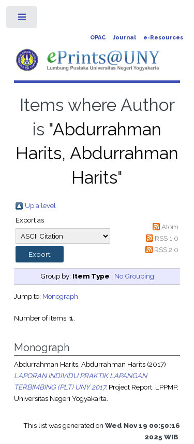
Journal (124, 37)
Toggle (22, 19)
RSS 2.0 (166, 249)
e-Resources (163, 37)
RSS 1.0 (166, 238)
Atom (169, 227)
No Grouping (134, 276)
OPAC (98, 37)
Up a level (40, 205)
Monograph (60, 296)
